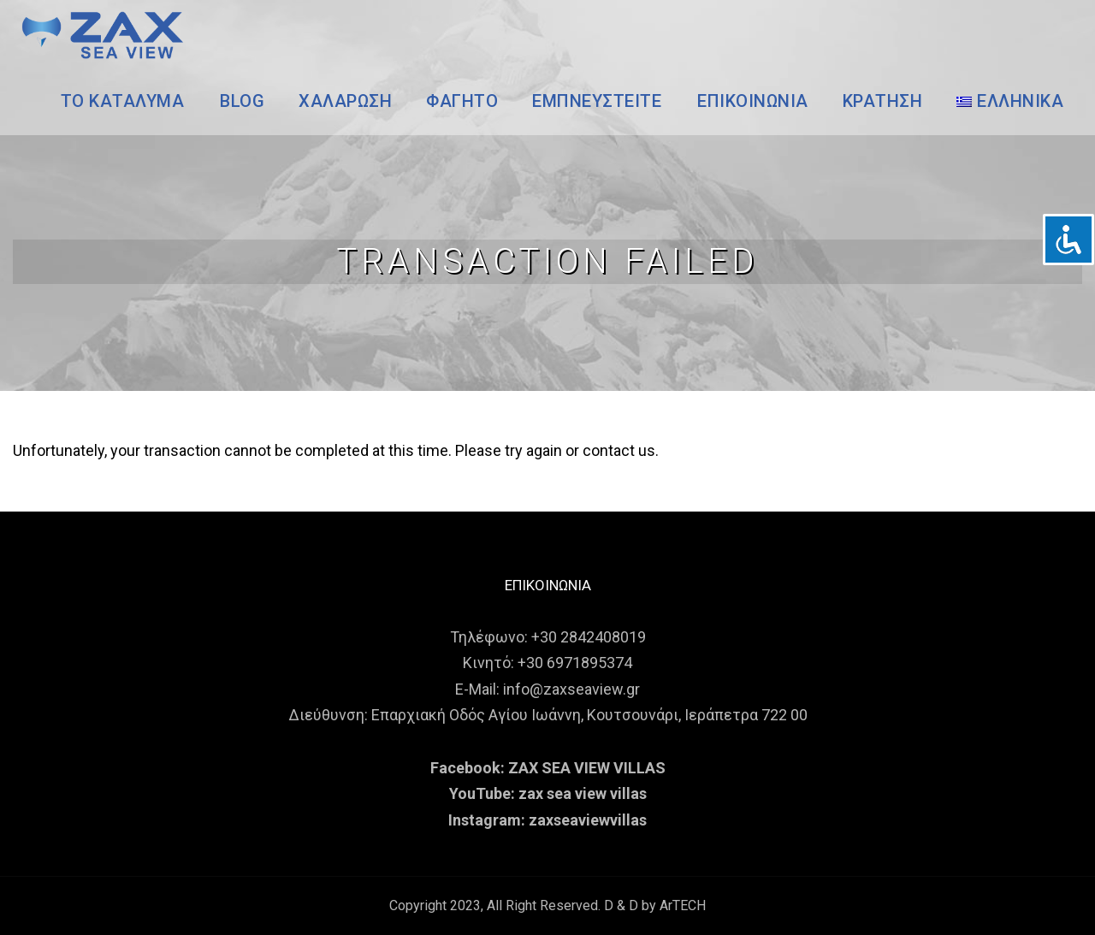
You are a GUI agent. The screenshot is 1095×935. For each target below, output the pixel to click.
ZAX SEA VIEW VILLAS (587, 768)
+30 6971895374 (575, 663)
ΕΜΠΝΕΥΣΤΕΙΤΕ (596, 101)
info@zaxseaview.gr (571, 689)
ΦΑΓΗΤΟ (462, 101)
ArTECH (683, 905)
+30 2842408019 (588, 637)
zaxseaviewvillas (588, 820)
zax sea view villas (582, 793)
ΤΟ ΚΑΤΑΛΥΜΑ (123, 101)
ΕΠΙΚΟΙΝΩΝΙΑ (752, 101)
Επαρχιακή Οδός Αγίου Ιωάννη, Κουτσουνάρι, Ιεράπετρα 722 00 (589, 715)
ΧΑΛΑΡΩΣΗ (345, 101)
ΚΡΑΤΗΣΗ (883, 101)
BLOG (242, 101)
